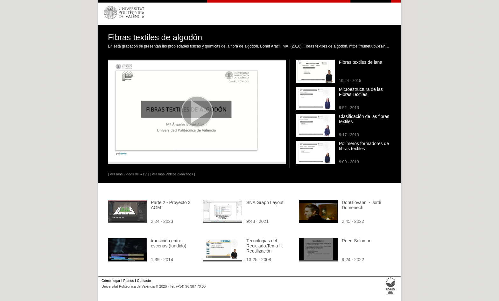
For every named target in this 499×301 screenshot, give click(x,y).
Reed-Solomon (356, 240)
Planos (128, 281)
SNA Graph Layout (265, 202)
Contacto (144, 281)
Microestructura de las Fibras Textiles (361, 92)
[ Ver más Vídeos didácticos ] (172, 174)
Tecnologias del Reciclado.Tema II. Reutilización (264, 245)
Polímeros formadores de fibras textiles (364, 146)
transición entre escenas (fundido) (168, 243)
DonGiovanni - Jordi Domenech (361, 205)
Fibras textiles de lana (360, 62)
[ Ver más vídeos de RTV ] (128, 174)
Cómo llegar (111, 281)
